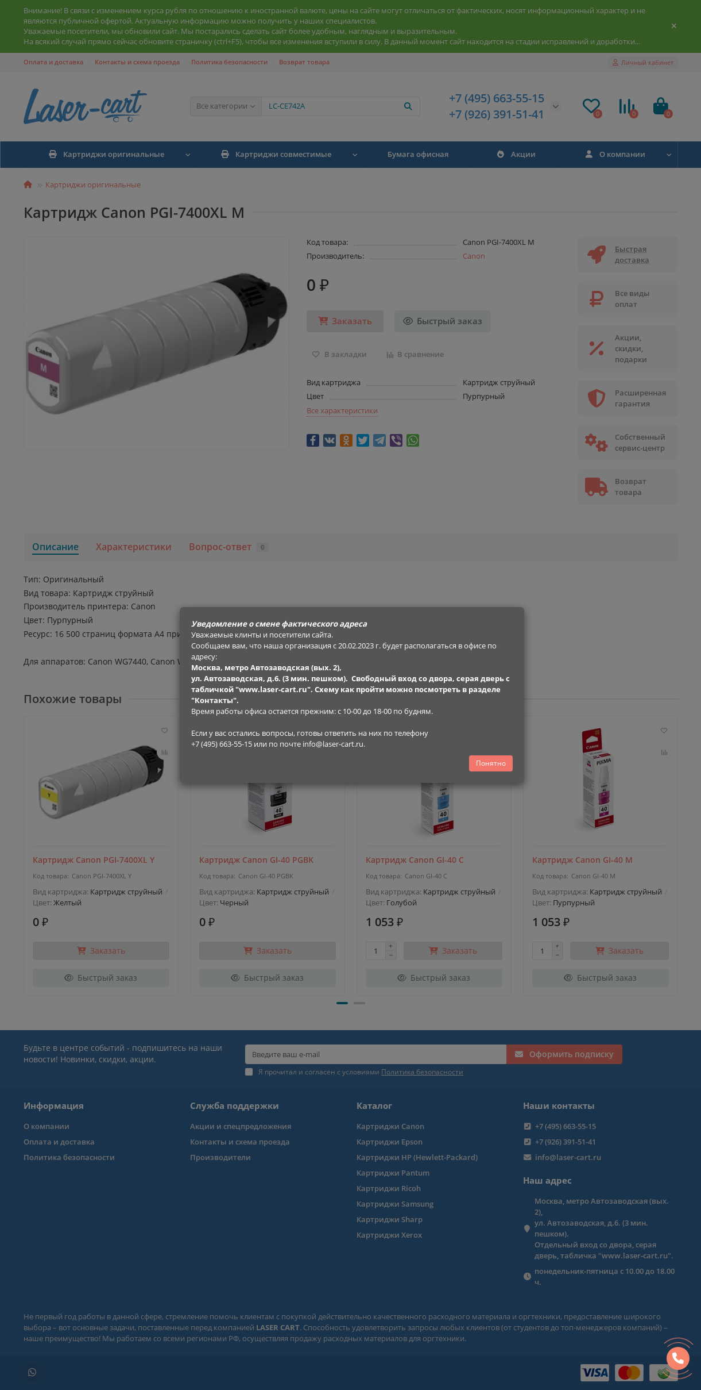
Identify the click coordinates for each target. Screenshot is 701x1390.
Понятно (491, 763)
